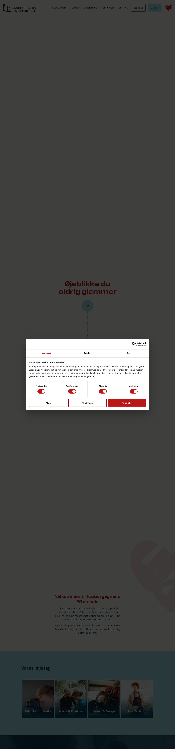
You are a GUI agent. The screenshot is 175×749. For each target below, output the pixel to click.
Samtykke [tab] (46, 353)
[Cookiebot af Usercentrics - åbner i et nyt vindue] (134, 344)
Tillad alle (126, 403)
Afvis (48, 403)
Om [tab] (128, 353)
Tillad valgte (87, 403)
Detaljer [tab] (87, 353)
